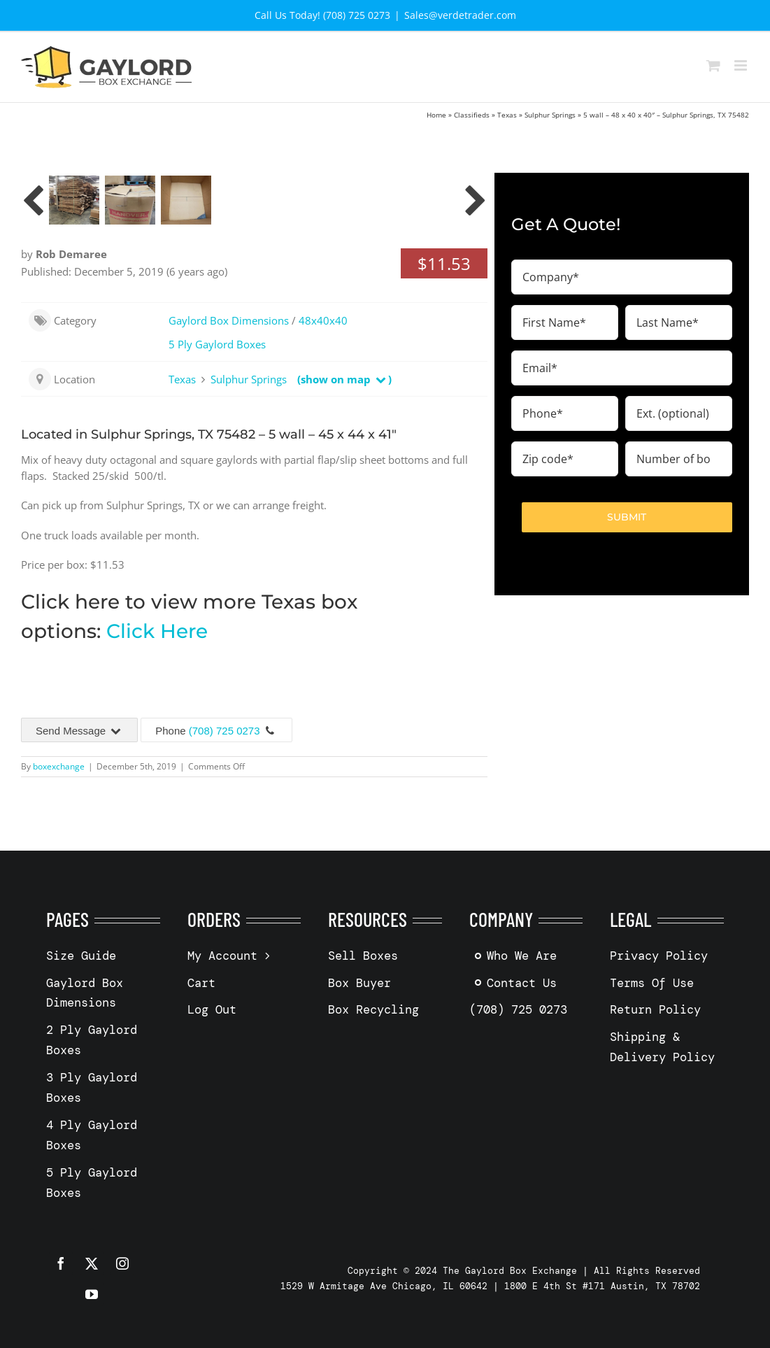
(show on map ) (344, 379)
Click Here (157, 631)
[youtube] (92, 1294)
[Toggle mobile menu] (741, 65)
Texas (507, 115)
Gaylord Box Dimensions (229, 320)
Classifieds (472, 115)
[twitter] (92, 1263)
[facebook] (61, 1263)
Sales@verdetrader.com (460, 15)
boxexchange (59, 766)
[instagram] (122, 1263)
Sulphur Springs (550, 115)
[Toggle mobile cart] (713, 65)
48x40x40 (323, 320)
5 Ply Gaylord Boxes (217, 344)
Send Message (79, 731)
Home (436, 115)
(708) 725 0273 (224, 731)
